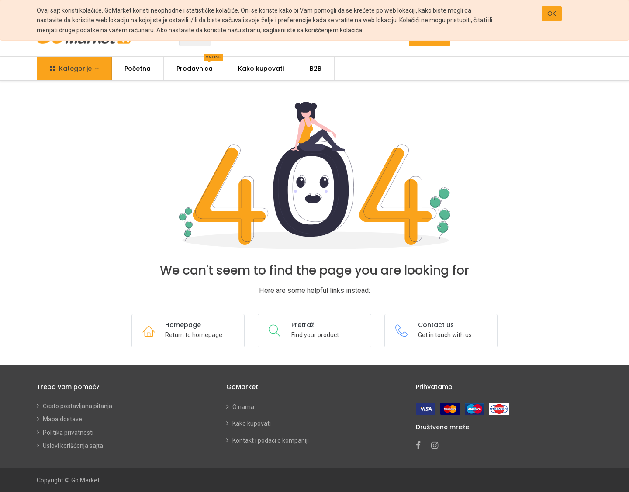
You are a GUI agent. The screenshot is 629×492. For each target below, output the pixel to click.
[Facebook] (421, 446)
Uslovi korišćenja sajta (73, 445)
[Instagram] (437, 446)
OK (551, 13)
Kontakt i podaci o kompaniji (270, 440)
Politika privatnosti (68, 432)
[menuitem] (137, 68)
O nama (243, 406)
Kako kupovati (252, 423)
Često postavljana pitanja (77, 406)
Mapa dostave (62, 419)
